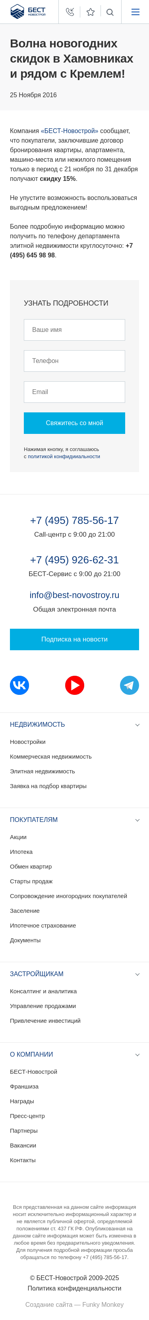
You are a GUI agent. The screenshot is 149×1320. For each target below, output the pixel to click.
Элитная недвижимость (42, 771)
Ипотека (21, 851)
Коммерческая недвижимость (51, 756)
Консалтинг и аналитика (43, 991)
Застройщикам (37, 974)
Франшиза (24, 1086)
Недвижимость (37, 724)
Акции (18, 837)
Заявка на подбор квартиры (48, 786)
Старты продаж (31, 881)
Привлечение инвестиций (45, 1020)
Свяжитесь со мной (74, 423)
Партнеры (24, 1130)
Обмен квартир (31, 866)
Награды (22, 1101)
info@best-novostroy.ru (74, 595)
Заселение (25, 910)
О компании (31, 1054)
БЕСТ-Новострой (33, 1071)
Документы (25, 940)
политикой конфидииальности (64, 456)
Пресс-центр (27, 1115)
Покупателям (34, 819)
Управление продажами (43, 1005)
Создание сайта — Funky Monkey (74, 1304)
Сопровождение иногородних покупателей (68, 895)
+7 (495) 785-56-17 (74, 520)
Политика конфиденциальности (74, 1288)
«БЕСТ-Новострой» (70, 130)
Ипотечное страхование (43, 925)
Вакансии (23, 1145)
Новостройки (28, 741)
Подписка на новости (74, 639)
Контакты (23, 1160)
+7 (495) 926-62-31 (74, 560)
